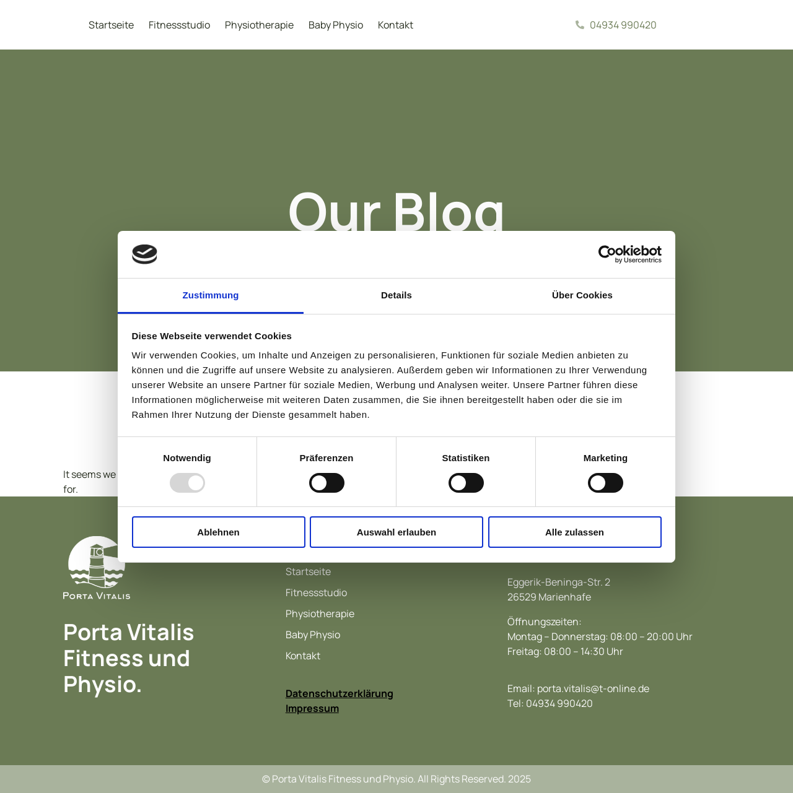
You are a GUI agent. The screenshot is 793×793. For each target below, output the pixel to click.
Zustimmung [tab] (211, 295)
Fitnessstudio (179, 25)
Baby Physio (336, 25)
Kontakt (395, 25)
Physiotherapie (259, 25)
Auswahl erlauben (396, 532)
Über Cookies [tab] (582, 295)
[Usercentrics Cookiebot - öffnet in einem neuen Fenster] (607, 254)
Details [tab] (396, 295)
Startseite (111, 25)
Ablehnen (218, 532)
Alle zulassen (574, 532)
